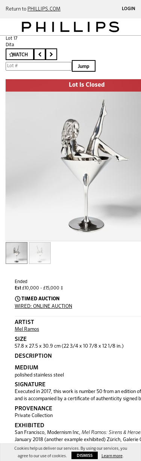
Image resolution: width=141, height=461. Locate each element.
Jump (83, 66)
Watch (20, 55)
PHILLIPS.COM (44, 9)
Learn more (112, 456)
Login (128, 9)
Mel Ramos (27, 329)
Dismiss (84, 455)
